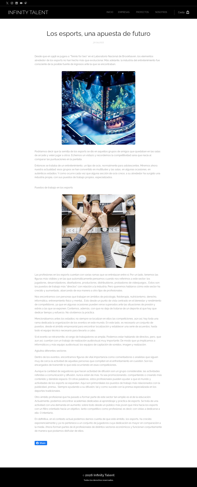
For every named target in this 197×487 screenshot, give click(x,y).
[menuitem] (150, 12)
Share (41, 443)
